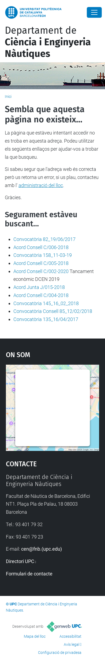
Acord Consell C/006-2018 (41, 247)
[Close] (94, 12)
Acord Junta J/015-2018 (39, 287)
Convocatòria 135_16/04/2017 (45, 319)
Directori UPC (20, 561)
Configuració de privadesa (59, 652)
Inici (8, 96)
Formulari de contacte (29, 574)
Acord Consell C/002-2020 (41, 271)
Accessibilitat (70, 636)
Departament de (48, 42)
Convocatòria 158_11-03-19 (42, 255)
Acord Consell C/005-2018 (41, 263)
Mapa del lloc (35, 636)
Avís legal (71, 644)
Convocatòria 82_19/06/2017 (44, 239)
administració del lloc (40, 185)
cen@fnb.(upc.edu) (41, 549)
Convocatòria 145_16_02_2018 (46, 303)
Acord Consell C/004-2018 (41, 295)
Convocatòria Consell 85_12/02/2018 (52, 311)
